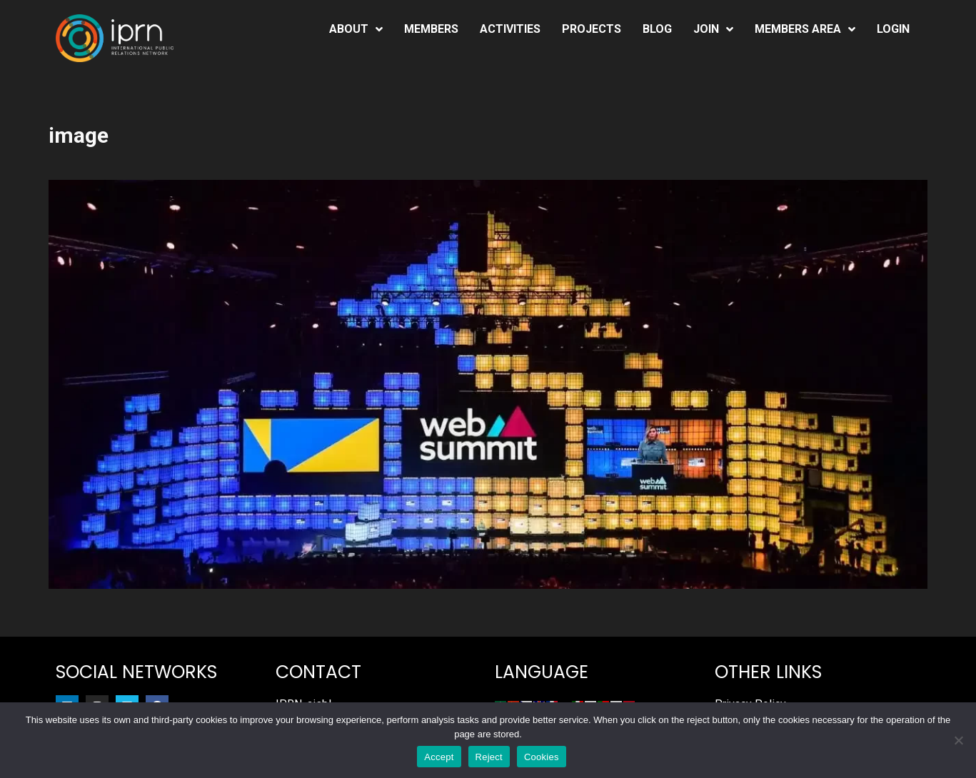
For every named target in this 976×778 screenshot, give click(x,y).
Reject (489, 757)
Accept (438, 757)
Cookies (541, 757)
